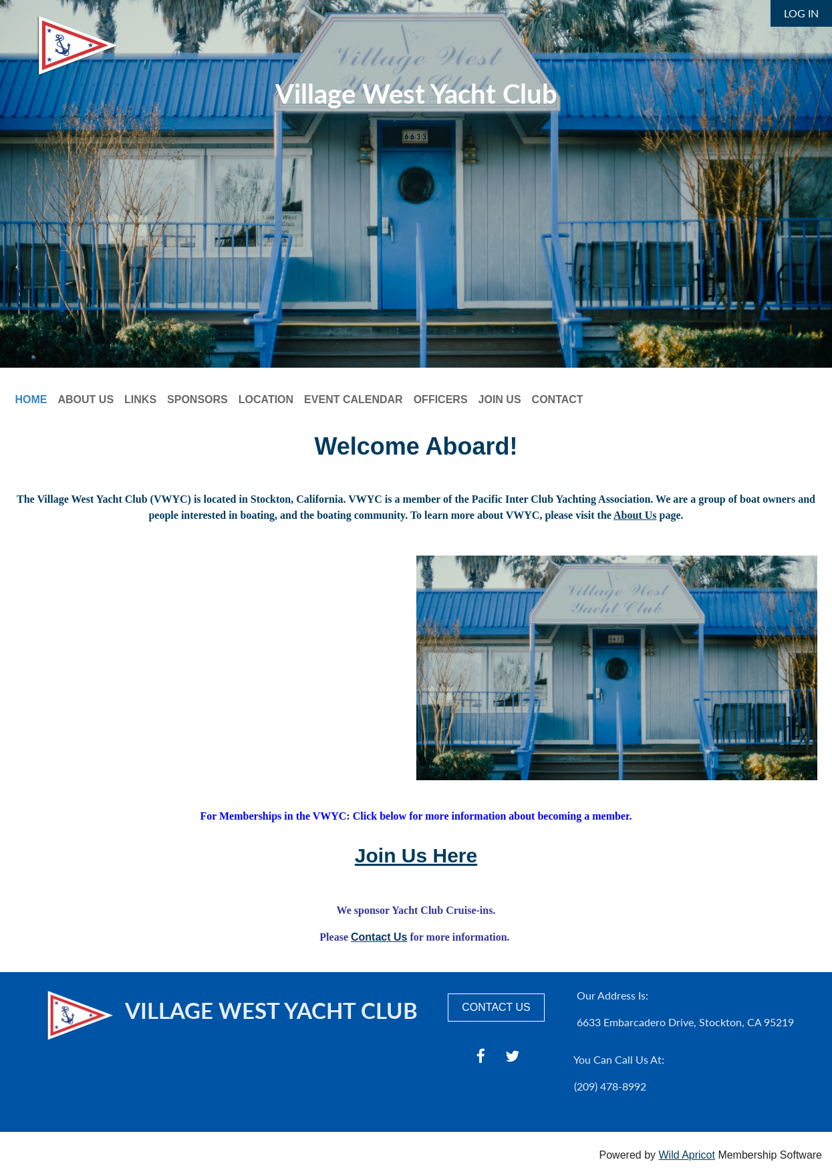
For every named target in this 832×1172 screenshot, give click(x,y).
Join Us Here (416, 855)
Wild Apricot (686, 1155)
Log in (801, 13)
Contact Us (379, 937)
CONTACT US (496, 1007)
